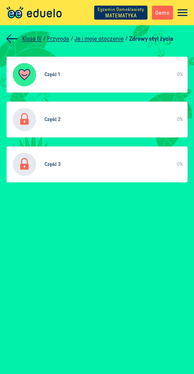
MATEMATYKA (121, 13)
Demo (162, 13)
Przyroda (58, 38)
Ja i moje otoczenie (99, 38)
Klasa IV (31, 38)
